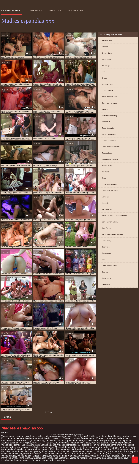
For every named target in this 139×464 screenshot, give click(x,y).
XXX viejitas (25, 443)
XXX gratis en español (72, 440)
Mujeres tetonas (62, 447)
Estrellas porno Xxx (109, 266)
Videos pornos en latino (60, 451)
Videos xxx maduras (106, 438)
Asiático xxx (106, 59)
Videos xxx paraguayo (118, 458)
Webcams (106, 284)
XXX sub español (81, 436)
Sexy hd (105, 47)
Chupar (105, 78)
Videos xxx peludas (53, 453)
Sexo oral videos (40, 460)
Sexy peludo (106, 272)
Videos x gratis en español (109, 451)
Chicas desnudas (109, 141)
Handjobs (105, 203)
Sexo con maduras (110, 456)
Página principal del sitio (11, 10)
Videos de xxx (24, 456)
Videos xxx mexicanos (68, 445)
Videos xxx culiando (10, 445)
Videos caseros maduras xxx (15, 436)
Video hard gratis (100, 447)
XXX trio (102, 453)
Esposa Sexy (107, 153)
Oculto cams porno (109, 184)
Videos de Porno (22, 440)
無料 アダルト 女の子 (42, 443)
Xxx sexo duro (107, 84)
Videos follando (8, 456)
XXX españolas (124, 440)
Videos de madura (78, 458)
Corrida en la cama (109, 103)
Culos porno (70, 453)
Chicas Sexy (107, 53)
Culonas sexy (37, 440)
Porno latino (24, 458)
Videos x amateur (118, 447)
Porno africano (88, 438)
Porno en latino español (12, 438)
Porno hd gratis (114, 453)
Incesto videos (37, 436)
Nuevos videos (55, 10)
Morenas (105, 197)
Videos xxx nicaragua (20, 447)
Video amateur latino (87, 453)
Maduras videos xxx (32, 453)
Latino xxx (57, 438)
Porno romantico (9, 458)
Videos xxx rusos (71, 438)
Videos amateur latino (101, 436)
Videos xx (37, 456)
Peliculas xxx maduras (12, 451)
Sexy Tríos (106, 247)
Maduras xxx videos (80, 443)
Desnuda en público (110, 159)
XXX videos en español (123, 449)
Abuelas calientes (9, 443)
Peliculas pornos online (42, 447)
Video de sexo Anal (109, 97)
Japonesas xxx (52, 440)
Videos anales (42, 449)
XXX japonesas (39, 458)
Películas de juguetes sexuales (114, 216)
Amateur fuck (107, 40)
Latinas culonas (48, 445)
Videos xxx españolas (78, 456)
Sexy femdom (107, 228)
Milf (103, 72)
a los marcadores (75, 10)
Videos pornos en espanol (59, 436)
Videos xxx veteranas (58, 458)
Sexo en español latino (121, 443)
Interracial (106, 172)
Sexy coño (106, 122)
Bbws (104, 178)
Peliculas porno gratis (111, 445)
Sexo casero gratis (31, 445)
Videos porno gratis (106, 440)
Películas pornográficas (36, 451)
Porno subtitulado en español (97, 449)
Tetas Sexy (106, 241)
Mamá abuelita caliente (111, 147)
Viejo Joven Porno (109, 134)
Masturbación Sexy (109, 116)
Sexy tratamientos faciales (112, 234)
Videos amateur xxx (81, 447)
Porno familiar (127, 456)
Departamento (35, 10)
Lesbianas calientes (110, 191)
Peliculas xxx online (90, 445)
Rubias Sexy (107, 166)
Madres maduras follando (37, 438)
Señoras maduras (97, 458)
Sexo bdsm (106, 253)
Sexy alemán (107, 209)
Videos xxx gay (15, 453)
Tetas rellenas (107, 90)
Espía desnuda (108, 128)
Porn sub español (99, 443)
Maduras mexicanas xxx (124, 436)
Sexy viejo (106, 65)
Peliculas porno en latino (55, 456)
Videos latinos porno (24, 449)
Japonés (105, 109)
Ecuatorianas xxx (22, 460)
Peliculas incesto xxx (60, 449)
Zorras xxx (128, 453)
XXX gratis (77, 449)
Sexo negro (106, 278)
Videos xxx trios (57, 460)
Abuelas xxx (90, 440)
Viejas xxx (95, 456)
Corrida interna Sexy (110, 222)
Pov (103, 259)
